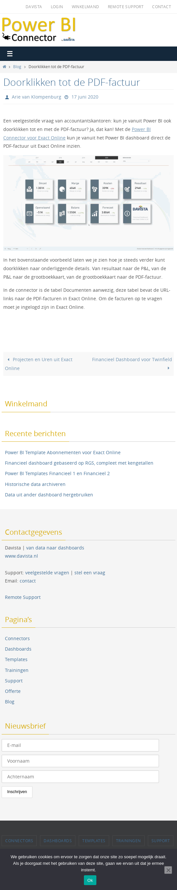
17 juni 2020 (84, 97)
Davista (34, 6)
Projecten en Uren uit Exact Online (38, 363)
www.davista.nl (21, 556)
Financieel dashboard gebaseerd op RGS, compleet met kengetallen (79, 463)
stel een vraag (89, 572)
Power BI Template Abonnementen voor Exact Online (63, 452)
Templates (16, 659)
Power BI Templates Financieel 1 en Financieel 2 (57, 473)
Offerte (13, 691)
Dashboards (18, 649)
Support (14, 680)
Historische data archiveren (35, 484)
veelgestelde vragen (47, 572)
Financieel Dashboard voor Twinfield (132, 363)
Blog (17, 66)
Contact (161, 6)
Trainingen (17, 670)
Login (57, 6)
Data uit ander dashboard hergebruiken (49, 494)
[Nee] (168, 870)
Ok (90, 880)
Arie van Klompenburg (36, 97)
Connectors (17, 638)
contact (28, 581)
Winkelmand (85, 6)
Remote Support (126, 6)
